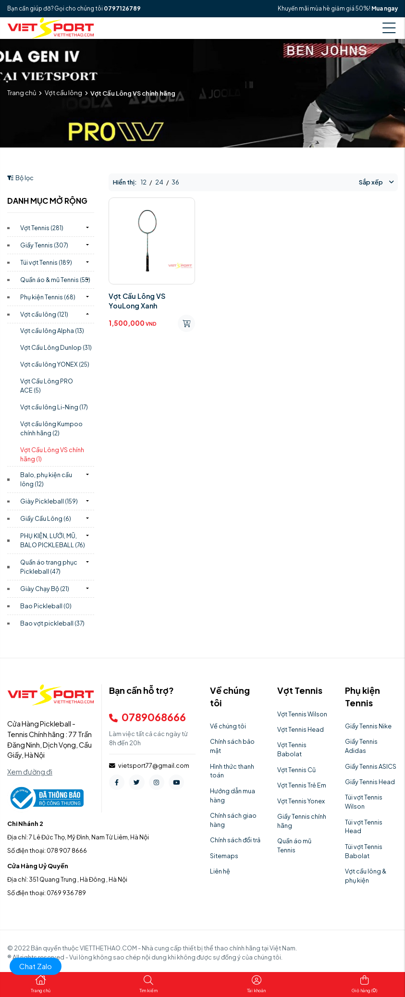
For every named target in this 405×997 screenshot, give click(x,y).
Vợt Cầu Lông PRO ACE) (46, 385)
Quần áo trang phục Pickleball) (48, 566)
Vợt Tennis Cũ (296, 770)
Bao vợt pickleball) (52, 623)
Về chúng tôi (228, 726)
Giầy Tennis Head (370, 782)
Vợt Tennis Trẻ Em (301, 785)
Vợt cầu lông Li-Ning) (54, 407)
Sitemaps (224, 856)
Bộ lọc (20, 178)
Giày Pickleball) (49, 501)
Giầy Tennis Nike (368, 726)
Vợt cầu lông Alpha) (52, 330)
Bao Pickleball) (46, 606)
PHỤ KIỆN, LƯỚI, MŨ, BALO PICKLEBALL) (52, 540)
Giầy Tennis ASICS (370, 766)
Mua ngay (384, 8)
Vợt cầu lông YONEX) (54, 364)
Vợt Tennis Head (300, 729)
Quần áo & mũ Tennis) (55, 279)
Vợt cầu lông (63, 93)
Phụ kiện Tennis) (47, 297)
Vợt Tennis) (41, 228)
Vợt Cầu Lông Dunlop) (56, 347)
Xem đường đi (29, 771)
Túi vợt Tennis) (46, 262)
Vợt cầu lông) (44, 314)
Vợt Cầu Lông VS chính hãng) (52, 454)
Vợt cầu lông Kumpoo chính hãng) (51, 428)
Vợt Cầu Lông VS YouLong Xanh (137, 301)
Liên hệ (220, 871)
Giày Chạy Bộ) (44, 588)
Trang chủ (21, 93)
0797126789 (122, 8)
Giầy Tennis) (44, 245)
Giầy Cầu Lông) (45, 518)
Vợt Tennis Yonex (301, 801)
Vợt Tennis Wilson (302, 714)
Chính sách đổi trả (235, 840)
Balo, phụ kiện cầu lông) (46, 479)
